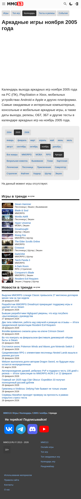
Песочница (27, 167)
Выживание (37, 161)
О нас (7, 489)
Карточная (62, 161)
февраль (22, 140)
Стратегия (12, 173)
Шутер (48, 173)
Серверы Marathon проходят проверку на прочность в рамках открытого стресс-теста (35, 396)
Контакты (8, 485)
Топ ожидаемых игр (50, 456)
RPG (48, 154)
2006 (26, 132)
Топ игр (16, 13)
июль (69, 140)
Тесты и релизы (47, 13)
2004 (9, 132)
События (63, 13)
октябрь (34, 146)
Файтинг (25, 173)
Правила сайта (11, 480)
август (10, 146)
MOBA (39, 154)
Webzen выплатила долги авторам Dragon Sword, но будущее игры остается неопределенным (38, 363)
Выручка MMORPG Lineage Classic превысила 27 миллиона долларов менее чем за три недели (40, 296)
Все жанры (12, 154)
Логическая (12, 167)
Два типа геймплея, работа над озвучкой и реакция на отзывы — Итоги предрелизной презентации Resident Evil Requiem (40, 323)
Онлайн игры (47, 447)
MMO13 (44, 442)
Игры (5, 13)
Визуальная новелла (17, 161)
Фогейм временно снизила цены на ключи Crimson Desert (33, 331)
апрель (42, 140)
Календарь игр (48, 461)
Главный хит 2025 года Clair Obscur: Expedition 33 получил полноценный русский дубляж (33, 381)
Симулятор (60, 167)
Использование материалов (18, 475)
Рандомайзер (47, 466)
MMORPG (27, 154)
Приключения (44, 167)
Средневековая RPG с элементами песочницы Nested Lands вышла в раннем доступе (39, 354)
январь (10, 140)
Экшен (58, 173)
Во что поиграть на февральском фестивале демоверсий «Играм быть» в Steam (37, 339)
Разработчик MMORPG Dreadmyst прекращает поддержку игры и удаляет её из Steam (37, 305)
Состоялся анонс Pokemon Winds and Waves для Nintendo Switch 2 (38, 346)
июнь (60, 140)
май (52, 140)
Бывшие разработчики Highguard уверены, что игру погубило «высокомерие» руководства (35, 314)
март (32, 140)
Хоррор (37, 173)
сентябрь (21, 146)
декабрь (57, 146)
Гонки (50, 161)
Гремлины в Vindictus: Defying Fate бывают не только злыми (34, 388)
